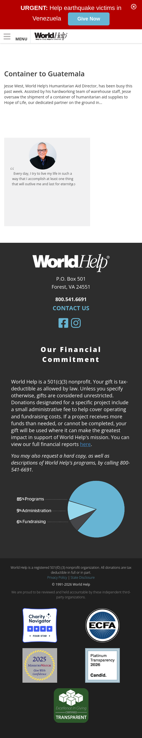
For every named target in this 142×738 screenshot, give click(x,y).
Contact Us (71, 308)
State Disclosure (83, 577)
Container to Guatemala (44, 73)
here (85, 444)
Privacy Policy (57, 577)
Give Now (88, 19)
